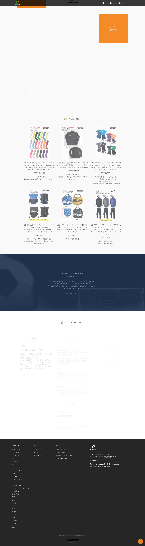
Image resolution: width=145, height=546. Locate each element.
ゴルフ (14, 506)
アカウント (37, 449)
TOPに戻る (140, 541)
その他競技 (15, 491)
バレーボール (16, 470)
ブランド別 (15, 455)
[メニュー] (129, 3)
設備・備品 (15, 494)
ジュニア (14, 461)
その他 (14, 503)
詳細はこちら (42, 91)
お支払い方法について (63, 449)
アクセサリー (16, 464)
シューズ (14, 500)
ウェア (14, 467)
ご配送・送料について (63, 452)
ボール (14, 524)
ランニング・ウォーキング (20, 476)
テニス (14, 473)
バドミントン (16, 521)
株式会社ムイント (72, 541)
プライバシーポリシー (63, 458)
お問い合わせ (38, 455)
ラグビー (14, 509)
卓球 (13, 518)
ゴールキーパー (16, 515)
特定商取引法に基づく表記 (64, 455)
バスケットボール (17, 479)
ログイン (37, 452)
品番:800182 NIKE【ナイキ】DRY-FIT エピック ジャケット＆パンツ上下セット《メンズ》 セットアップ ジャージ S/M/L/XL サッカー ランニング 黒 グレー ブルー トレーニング (106, 232)
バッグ (14, 482)
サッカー (14, 458)
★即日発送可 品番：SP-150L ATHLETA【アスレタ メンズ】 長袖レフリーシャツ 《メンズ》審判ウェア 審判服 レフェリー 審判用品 (72, 168)
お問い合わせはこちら (72, 297)
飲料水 (14, 512)
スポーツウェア (16, 449)
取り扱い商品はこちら (83, 39)
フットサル (15, 452)
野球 (13, 497)
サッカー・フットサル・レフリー (22, 488)
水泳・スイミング (17, 485)
